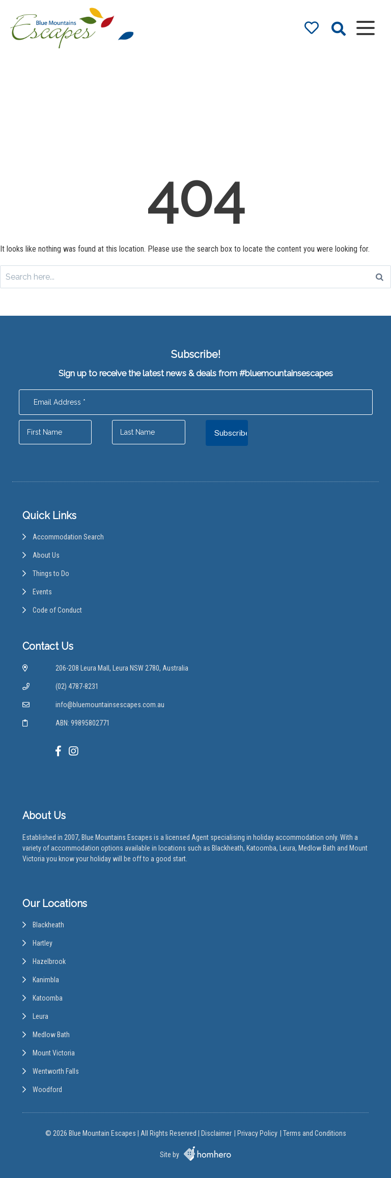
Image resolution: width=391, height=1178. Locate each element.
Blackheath (48, 925)
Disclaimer (216, 1133)
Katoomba (48, 998)
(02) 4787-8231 (77, 686)
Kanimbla (46, 980)
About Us (46, 555)
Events (42, 592)
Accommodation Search (68, 537)
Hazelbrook (49, 961)
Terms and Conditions (314, 1133)
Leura (40, 1016)
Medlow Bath (51, 1035)
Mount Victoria (54, 1053)
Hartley (42, 943)
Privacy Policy (257, 1133)
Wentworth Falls (56, 1071)
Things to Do (51, 573)
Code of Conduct (57, 610)
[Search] (379, 276)
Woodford (47, 1089)
